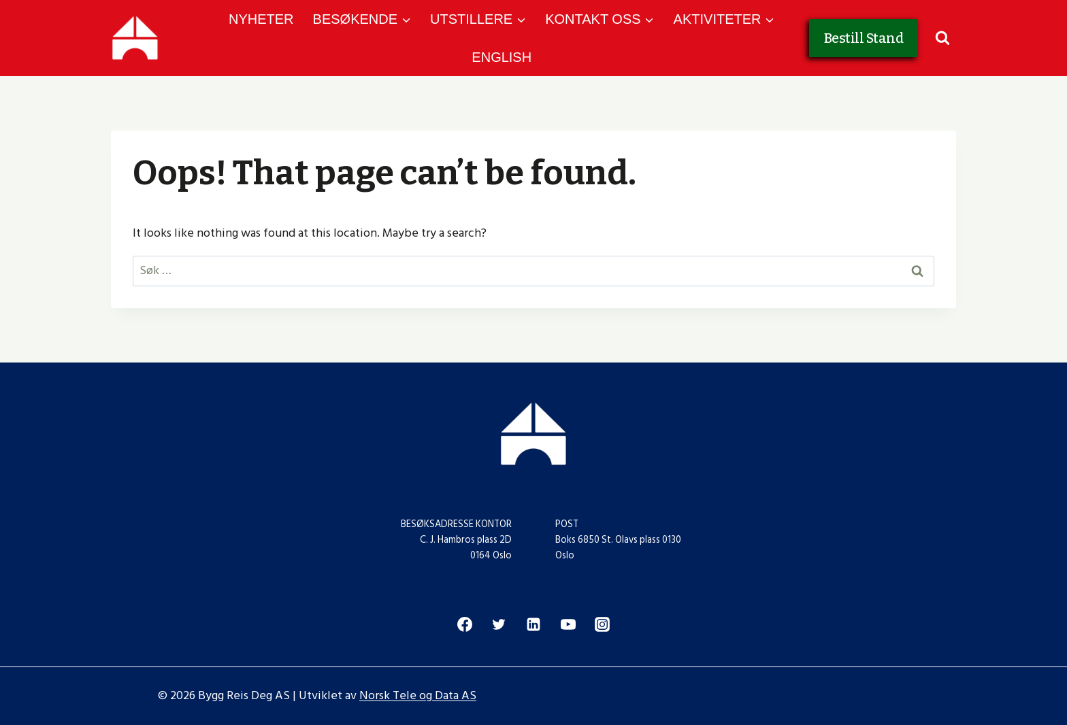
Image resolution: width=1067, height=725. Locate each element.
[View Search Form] (942, 38)
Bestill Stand (864, 38)
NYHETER (261, 19)
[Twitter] (499, 624)
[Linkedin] (533, 624)
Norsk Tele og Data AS (417, 695)
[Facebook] (465, 624)
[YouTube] (568, 624)
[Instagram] (602, 624)
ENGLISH (501, 57)
